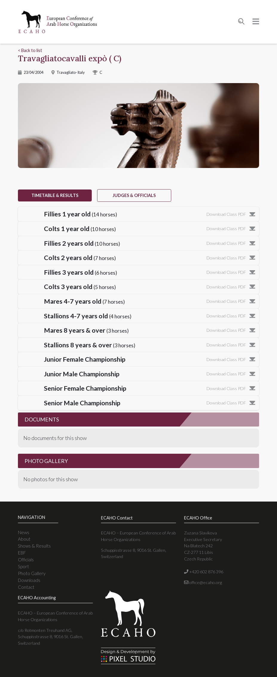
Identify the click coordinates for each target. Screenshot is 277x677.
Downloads (29, 580)
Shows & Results (34, 545)
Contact (26, 587)
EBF (22, 552)
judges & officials (134, 195)
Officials (26, 559)
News (23, 532)
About (24, 539)
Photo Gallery (31, 573)
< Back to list (30, 50)
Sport (23, 566)
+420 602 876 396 (203, 571)
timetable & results (54, 195)
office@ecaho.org (203, 582)
